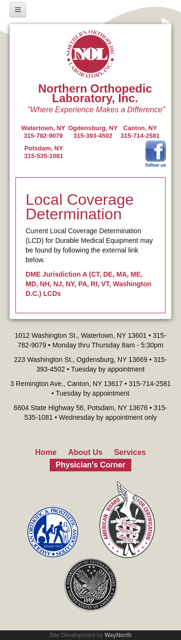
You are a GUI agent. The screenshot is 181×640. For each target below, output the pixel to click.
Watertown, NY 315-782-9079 (43, 131)
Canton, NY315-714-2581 (140, 131)
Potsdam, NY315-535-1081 (43, 152)
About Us (85, 452)
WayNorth (117, 635)
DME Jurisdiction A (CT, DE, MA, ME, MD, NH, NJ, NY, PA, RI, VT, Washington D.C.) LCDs (89, 283)
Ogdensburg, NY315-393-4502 (93, 131)
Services (130, 452)
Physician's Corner (90, 465)
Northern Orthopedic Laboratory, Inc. (95, 93)
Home (45, 452)
